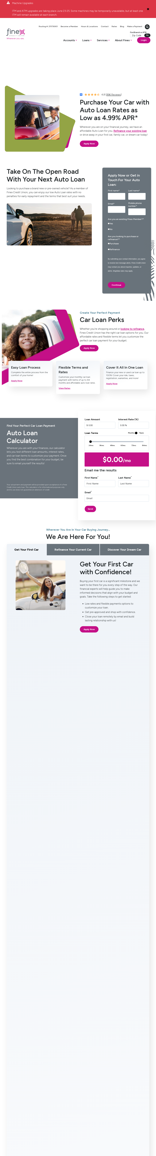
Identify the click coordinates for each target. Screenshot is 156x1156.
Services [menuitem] (56, 1069)
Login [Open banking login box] (135, 46)
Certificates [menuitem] (12, 1084)
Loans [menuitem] (34, 1069)
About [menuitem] (81, 1069)
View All (141, 908)
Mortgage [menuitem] (35, 1083)
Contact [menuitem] (111, 26)
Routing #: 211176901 (76, 1140)
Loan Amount (92, 391)
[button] (62, 46)
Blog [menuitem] (129, 26)
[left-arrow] (76, 908)
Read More (16, 1029)
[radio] (127, 196)
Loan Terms (91, 404)
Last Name (125, 449)
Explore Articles (78, 1044)
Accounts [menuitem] (12, 1069)
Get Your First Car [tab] (26, 521)
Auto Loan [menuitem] (35, 1087)
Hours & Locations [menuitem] (96, 26)
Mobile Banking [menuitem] (58, 1073)
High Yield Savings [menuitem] (11, 1078)
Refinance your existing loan (130, 102)
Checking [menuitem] (10, 1073)
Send (90, 480)
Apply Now (89, 115)
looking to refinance (132, 300)
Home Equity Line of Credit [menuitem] (36, 1075)
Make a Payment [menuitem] (125, 32)
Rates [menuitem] (121, 26)
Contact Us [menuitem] (83, 1073)
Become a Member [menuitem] (76, 26)
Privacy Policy (49, 1140)
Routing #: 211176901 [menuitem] (54, 26)
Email (88, 464)
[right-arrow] (84, 908)
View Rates (64, 360)
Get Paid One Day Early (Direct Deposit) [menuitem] (59, 1084)
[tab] (35, 751)
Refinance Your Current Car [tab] (73, 521)
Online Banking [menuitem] (58, 1077)
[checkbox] (127, 199)
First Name (91, 449)
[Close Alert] (148, 9)
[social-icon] (9, 1115)
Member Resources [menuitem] (82, 1085)
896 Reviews (113, 66)
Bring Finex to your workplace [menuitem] (82, 1101)
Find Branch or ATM (129, 38)
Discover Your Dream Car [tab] (124, 521)
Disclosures (61, 1140)
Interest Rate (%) (128, 391)
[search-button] (138, 29)
